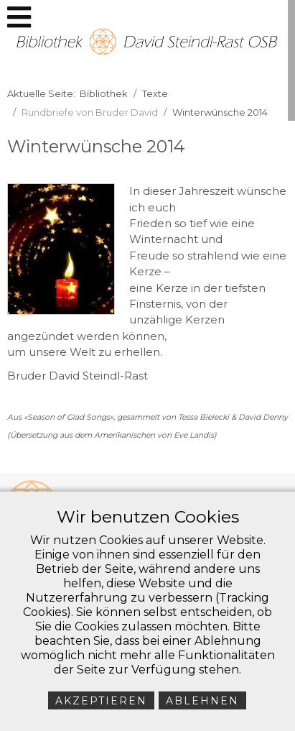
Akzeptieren (101, 700)
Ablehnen (202, 700)
